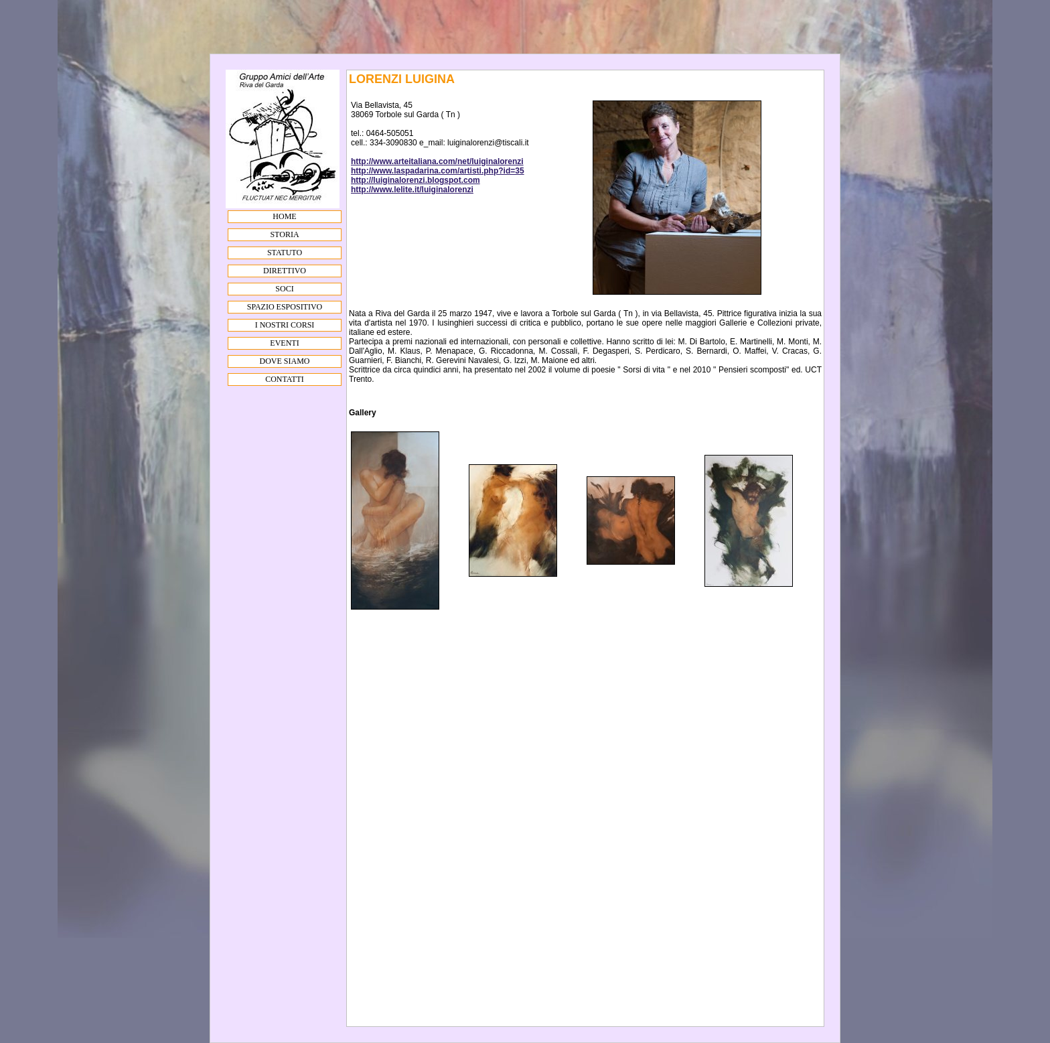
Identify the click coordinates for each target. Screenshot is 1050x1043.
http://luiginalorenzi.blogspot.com (415, 180)
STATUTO (284, 252)
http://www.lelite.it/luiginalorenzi (412, 189)
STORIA (284, 234)
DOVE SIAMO (285, 361)
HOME (284, 216)
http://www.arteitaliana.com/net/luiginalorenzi (437, 161)
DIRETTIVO (284, 270)
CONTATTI (284, 379)
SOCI (284, 288)
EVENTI (284, 343)
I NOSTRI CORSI (285, 325)
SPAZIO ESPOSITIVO (285, 306)
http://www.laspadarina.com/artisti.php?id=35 (437, 171)
